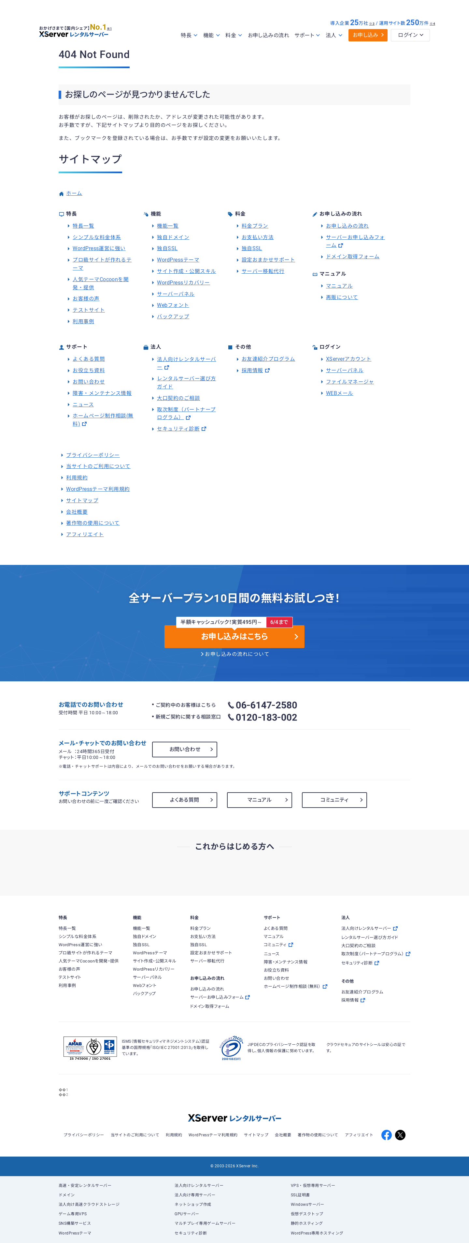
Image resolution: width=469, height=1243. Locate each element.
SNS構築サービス (75, 1223)
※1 (112, 26)
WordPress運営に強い (99, 248)
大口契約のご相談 (178, 398)
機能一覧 (167, 226)
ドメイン (67, 1195)
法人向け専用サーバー (195, 1195)
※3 (372, 23)
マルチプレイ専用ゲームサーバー (205, 1223)
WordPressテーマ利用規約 (98, 489)
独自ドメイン (173, 237)
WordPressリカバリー (183, 283)
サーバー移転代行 (263, 271)
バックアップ (173, 317)
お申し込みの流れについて (237, 654)
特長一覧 (83, 226)
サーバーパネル (175, 294)
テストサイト (89, 310)
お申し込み (365, 35)
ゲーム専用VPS (73, 1214)
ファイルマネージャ (350, 382)
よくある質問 (89, 359)
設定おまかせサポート (268, 260)
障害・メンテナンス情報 (102, 393)
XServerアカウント (349, 359)
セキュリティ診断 (178, 429)
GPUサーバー (187, 1214)
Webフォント (173, 305)
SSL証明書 (300, 1195)
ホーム (74, 193)
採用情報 (252, 370)
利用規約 (77, 478)
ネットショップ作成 (193, 1204)
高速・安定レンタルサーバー (85, 1185)
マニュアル (339, 286)
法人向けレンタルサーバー (199, 1185)
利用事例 (83, 322)
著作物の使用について (93, 523)
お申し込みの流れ (269, 35)
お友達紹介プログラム (268, 359)
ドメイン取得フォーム (353, 257)
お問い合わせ (89, 382)
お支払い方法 (258, 237)
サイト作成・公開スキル (186, 271)
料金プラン (255, 226)
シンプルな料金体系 (97, 237)
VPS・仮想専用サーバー (313, 1185)
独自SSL (167, 248)
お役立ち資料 (89, 370)
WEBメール (339, 393)
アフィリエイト (85, 535)
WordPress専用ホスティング (317, 1233)
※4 (432, 23)
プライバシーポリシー (93, 455)
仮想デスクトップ (307, 1214)
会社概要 (77, 512)
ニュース (83, 405)
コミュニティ (334, 800)
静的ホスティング (307, 1223)
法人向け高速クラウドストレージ (89, 1204)
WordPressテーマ (178, 260)
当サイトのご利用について (98, 466)
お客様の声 (86, 299)
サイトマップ (82, 501)
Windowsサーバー (307, 1204)
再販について (342, 297)
